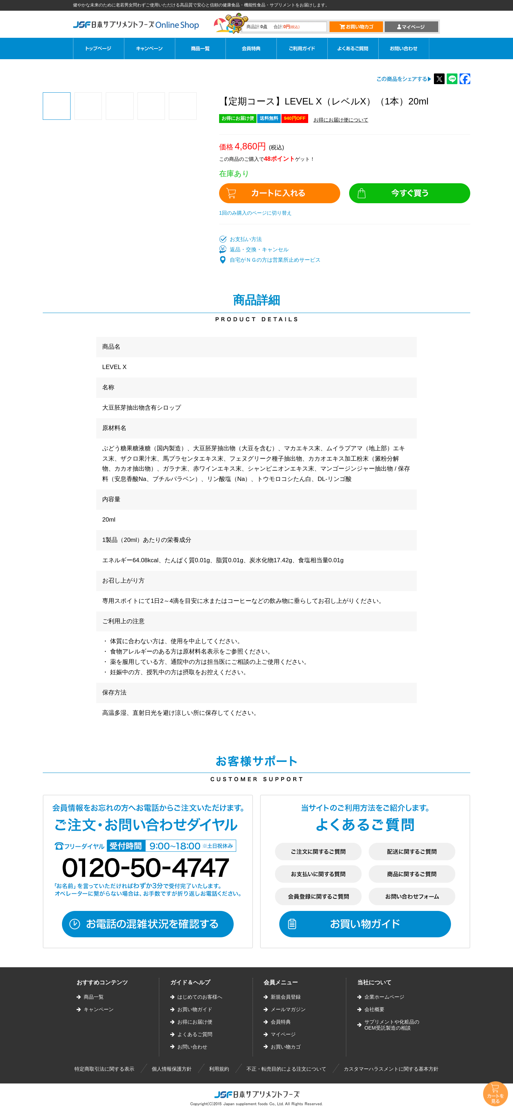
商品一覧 (94, 997)
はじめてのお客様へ (199, 997)
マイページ (283, 1034)
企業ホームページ (384, 997)
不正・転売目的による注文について (286, 1069)
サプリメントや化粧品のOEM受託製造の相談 (391, 1025)
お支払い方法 (246, 239)
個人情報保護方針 (172, 1069)
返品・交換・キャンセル (259, 249)
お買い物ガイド (194, 1009)
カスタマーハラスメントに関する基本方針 (391, 1069)
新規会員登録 (286, 997)
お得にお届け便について (341, 120)
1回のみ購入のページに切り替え (255, 213)
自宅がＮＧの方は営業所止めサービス (275, 260)
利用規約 (219, 1069)
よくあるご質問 (194, 1034)
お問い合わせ (192, 1047)
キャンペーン (99, 1009)
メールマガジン (288, 1009)
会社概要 (374, 1009)
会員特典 (281, 1022)
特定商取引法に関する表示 (104, 1069)
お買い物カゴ (286, 1047)
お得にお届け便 (194, 1022)
